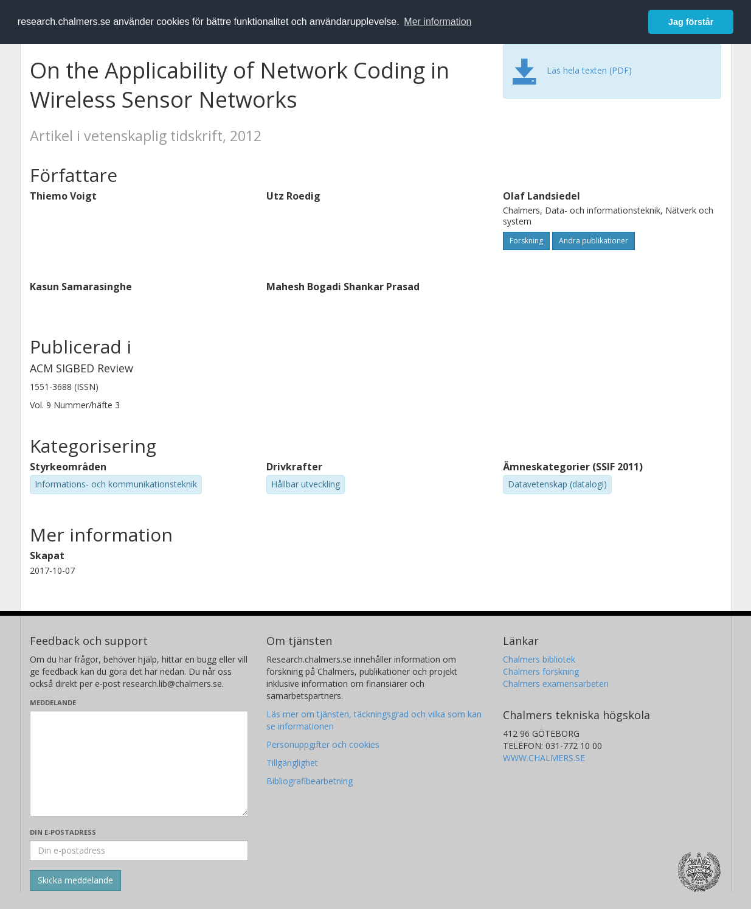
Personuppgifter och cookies (322, 744)
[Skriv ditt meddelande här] (139, 764)
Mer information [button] (437, 21)
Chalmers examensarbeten (556, 683)
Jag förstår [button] (690, 22)
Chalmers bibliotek (539, 659)
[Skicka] (75, 880)
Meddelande (53, 702)
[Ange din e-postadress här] (139, 850)
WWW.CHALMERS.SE (544, 758)
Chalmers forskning (541, 671)
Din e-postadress (63, 832)
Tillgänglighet (292, 762)
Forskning (526, 240)
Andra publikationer (593, 240)
